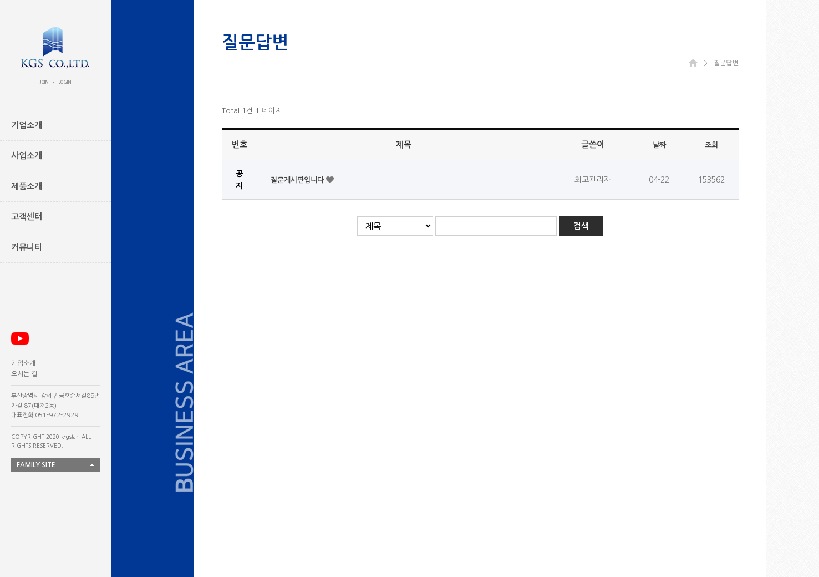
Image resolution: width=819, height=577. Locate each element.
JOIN (44, 82)
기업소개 (23, 363)
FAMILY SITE (36, 465)
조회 (711, 145)
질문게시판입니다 (298, 180)
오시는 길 (24, 374)
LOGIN (65, 82)
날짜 (659, 145)
